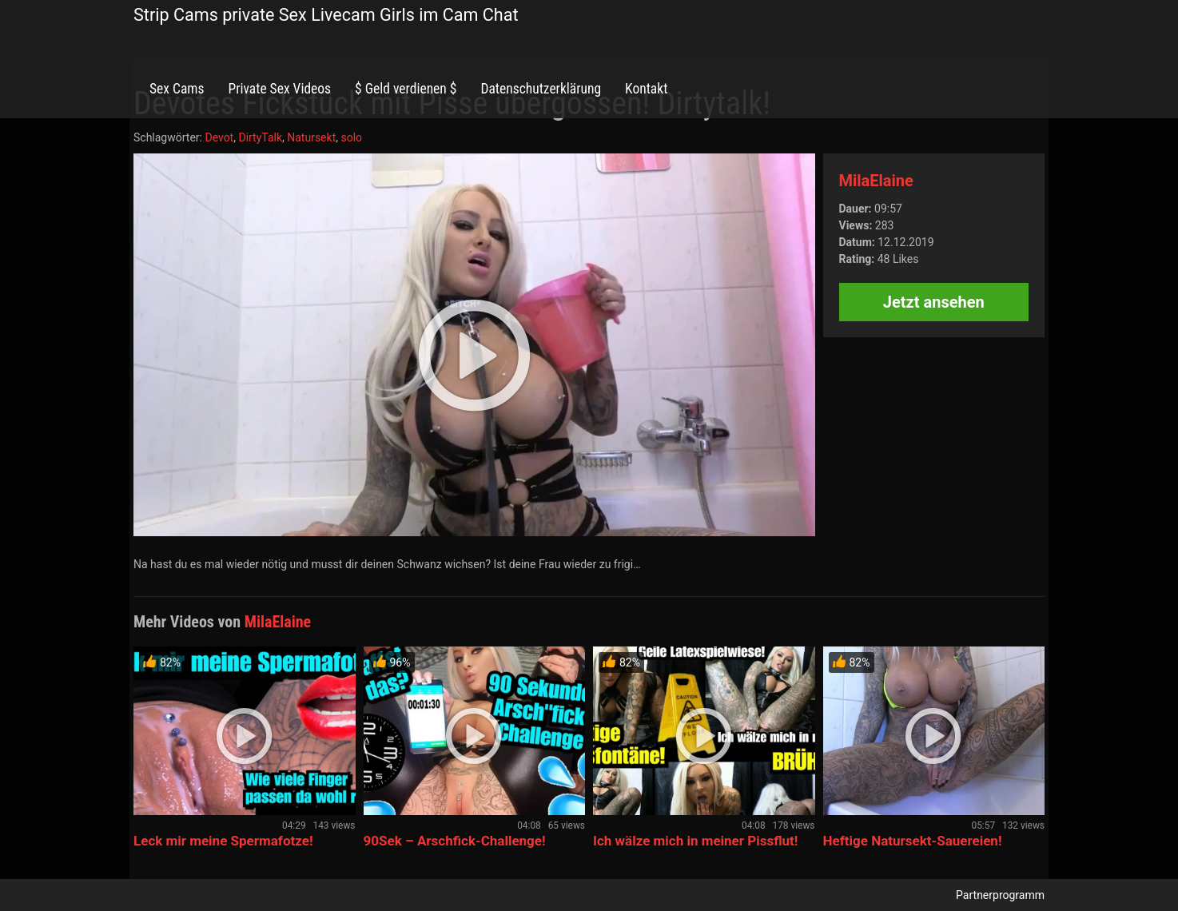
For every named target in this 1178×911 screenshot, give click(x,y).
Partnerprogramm (1000, 895)
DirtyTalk (260, 137)
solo (351, 137)
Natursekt (311, 137)
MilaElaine (876, 180)
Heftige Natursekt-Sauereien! (912, 841)
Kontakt (646, 89)
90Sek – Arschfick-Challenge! (455, 841)
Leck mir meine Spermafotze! (223, 841)
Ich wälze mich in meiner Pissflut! (695, 841)
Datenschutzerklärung (540, 89)
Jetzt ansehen (934, 302)
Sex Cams (176, 89)
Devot (219, 137)
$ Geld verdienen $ (405, 89)
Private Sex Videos (279, 89)
